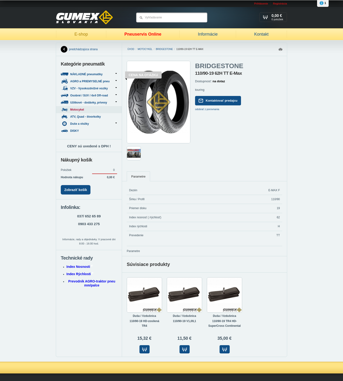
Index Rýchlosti (79, 274)
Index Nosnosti (79, 267)
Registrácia (280, 3)
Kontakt (261, 34)
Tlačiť (280, 50)
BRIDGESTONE (164, 49)
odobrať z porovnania (207, 109)
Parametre (138, 176)
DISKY (70, 130)
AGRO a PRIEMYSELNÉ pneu (89, 81)
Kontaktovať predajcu (218, 101)
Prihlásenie (261, 3)
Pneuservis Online (142, 34)
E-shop (81, 34)
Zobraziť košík (75, 190)
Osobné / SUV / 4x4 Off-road (89, 95)
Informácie (208, 34)
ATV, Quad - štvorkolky (81, 116)
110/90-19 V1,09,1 (184, 321)
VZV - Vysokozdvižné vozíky (89, 88)
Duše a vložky (89, 123)
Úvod (130, 49)
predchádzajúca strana (79, 49)
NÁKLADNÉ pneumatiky (89, 74)
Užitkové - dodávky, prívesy (89, 102)
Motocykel (145, 49)
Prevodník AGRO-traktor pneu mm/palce (91, 283)
